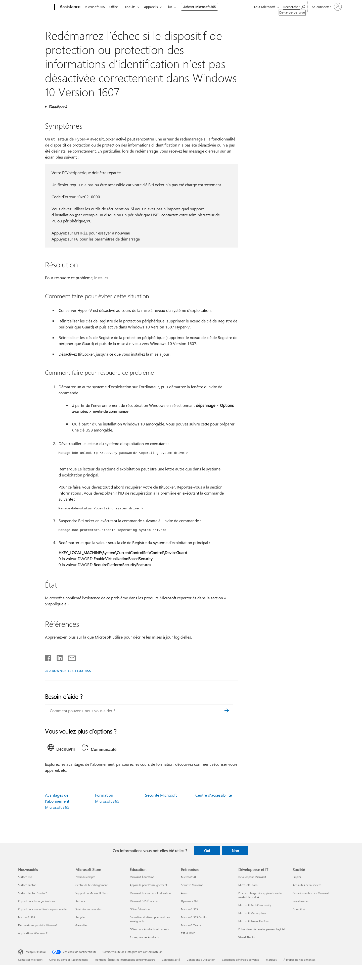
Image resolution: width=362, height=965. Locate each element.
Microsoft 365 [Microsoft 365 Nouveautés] (26, 917)
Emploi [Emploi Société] (297, 877)
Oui (207, 850)
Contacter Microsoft (30, 959)
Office (114, 7)
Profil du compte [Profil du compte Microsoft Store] (85, 877)
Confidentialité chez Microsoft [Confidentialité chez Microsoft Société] (311, 893)
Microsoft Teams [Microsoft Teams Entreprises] (191, 925)
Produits (131, 7)
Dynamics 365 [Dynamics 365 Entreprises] (189, 901)
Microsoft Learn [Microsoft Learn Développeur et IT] (247, 885)
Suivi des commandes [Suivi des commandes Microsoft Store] (88, 909)
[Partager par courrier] (69, 657)
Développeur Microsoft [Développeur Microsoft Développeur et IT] (252, 877)
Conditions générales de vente (240, 959)
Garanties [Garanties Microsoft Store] (81, 925)
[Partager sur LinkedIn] (57, 657)
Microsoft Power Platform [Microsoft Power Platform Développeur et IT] (253, 921)
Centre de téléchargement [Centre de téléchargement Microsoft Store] (91, 885)
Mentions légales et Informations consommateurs (125, 959)
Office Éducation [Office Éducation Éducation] (140, 909)
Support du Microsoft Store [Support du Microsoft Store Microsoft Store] (91, 893)
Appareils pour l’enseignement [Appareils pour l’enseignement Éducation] (148, 885)
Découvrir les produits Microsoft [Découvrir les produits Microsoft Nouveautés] (37, 925)
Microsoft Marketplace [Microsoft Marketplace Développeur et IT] (252, 913)
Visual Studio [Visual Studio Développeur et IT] (246, 937)
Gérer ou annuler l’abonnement (68, 959)
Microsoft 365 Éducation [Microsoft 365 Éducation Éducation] (144, 901)
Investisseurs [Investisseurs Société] (300, 901)
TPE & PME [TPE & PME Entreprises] (188, 933)
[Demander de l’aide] (294, 6)
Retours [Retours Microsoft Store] (80, 901)
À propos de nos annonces (299, 959)
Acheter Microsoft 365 (203, 7)
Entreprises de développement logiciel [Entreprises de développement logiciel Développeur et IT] (261, 929)
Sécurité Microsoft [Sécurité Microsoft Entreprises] (192, 885)
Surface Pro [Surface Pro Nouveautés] (25, 877)
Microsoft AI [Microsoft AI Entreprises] (188, 877)
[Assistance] (69, 7)
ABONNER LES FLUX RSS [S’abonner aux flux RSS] (70, 670)
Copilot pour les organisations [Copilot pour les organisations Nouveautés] (36, 901)
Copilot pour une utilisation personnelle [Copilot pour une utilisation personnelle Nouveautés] (42, 909)
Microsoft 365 (94, 7)
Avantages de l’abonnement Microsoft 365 (57, 801)
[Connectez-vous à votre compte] (326, 7)
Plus (173, 7)
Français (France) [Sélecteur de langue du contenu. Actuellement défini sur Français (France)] (36, 951)
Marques (271, 959)
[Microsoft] (35, 7)
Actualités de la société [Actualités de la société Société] (307, 885)
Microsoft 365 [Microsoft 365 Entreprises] (189, 909)
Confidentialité (171, 959)
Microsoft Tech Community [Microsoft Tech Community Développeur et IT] (254, 905)
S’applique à (58, 106)
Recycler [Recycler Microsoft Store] (80, 917)
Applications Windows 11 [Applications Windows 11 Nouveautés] (33, 933)
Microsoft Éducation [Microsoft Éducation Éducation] (142, 877)
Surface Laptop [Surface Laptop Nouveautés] (27, 885)
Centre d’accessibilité (213, 795)
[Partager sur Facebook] (48, 657)
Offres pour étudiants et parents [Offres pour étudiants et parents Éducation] (149, 929)
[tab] (62, 748)
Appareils (154, 7)
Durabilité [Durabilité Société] (299, 909)
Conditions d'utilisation (201, 959)
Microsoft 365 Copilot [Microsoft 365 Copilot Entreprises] (194, 917)
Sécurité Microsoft (161, 795)
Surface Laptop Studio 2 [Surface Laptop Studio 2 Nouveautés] (32, 893)
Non (235, 850)
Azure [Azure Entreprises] (184, 893)
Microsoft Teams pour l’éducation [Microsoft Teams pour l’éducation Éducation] (150, 893)
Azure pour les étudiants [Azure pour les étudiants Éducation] (145, 937)
